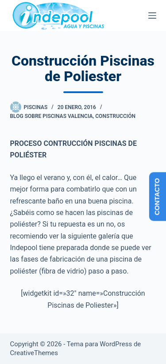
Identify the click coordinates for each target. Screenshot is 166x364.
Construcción (115, 116)
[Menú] (152, 16)
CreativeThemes (34, 353)
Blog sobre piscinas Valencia (51, 116)
